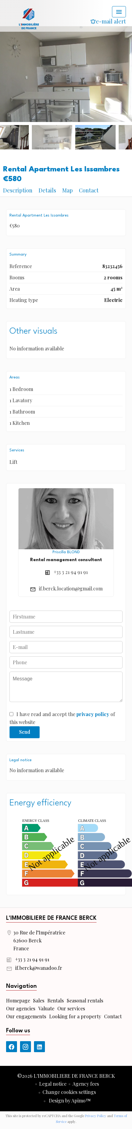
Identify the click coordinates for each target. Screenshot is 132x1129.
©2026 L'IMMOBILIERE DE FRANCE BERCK (66, 1076)
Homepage (29, 18)
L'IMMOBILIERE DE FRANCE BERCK (51, 918)
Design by (69, 1100)
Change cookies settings (69, 1092)
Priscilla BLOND (66, 552)
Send (24, 732)
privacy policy (92, 714)
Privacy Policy (95, 1115)
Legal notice (52, 1084)
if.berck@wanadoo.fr (38, 968)
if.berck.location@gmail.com (71, 588)
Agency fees (86, 1084)
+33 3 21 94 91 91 (71, 572)
